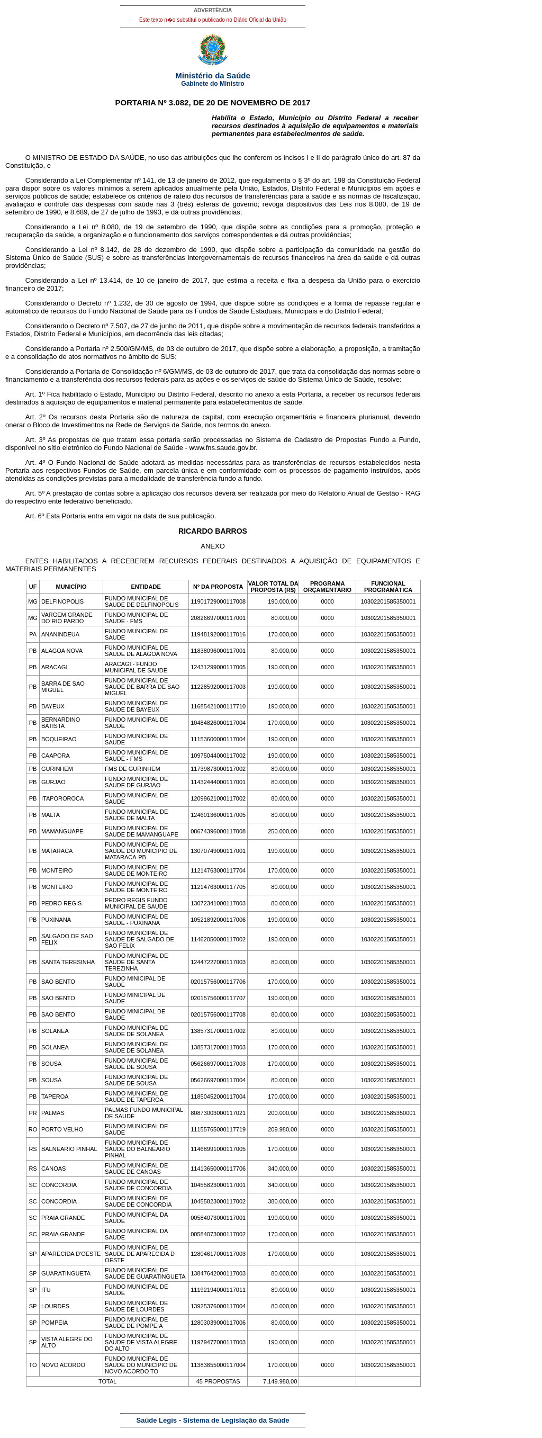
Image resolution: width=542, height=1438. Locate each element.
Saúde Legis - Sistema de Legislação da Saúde (213, 1420)
